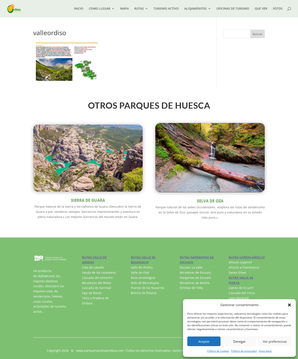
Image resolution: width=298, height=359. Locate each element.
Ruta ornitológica (143, 278)
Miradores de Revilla (194, 283)
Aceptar (204, 341)
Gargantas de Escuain (195, 278)
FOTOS (278, 9)
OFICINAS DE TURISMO (232, 9)
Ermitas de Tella (191, 288)
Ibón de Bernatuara (145, 283)
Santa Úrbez (237, 272)
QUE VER (261, 9)
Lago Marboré (239, 298)
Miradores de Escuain (195, 272)
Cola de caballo (93, 267)
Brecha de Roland (143, 293)
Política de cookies (218, 351)
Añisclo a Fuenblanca (244, 267)
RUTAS (139, 9)
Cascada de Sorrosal (96, 288)
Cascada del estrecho (97, 278)
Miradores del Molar (96, 283)
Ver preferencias (275, 341)
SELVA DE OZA (210, 200)
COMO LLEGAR (99, 9)
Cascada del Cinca (242, 293)
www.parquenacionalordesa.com (100, 350)
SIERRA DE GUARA (88, 200)
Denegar (239, 341)
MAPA (124, 9)
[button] (289, 305)
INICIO (78, 9)
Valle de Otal (140, 272)
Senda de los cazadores (99, 272)
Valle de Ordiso (142, 267)
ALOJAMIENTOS (195, 9)
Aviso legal (265, 351)
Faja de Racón (92, 293)
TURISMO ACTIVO (166, 9)
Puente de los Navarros (147, 288)
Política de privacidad (244, 351)
